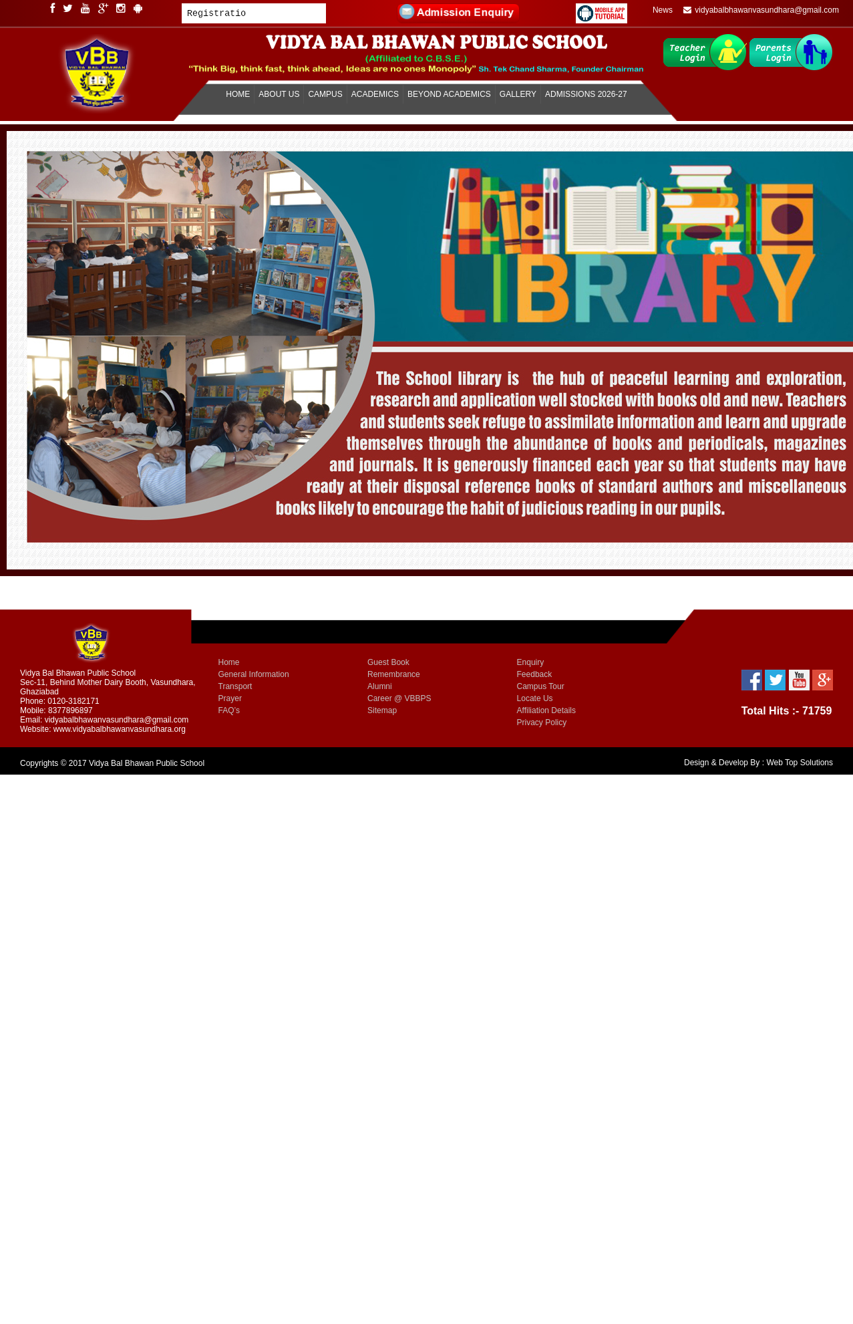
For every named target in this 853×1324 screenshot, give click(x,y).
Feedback (534, 674)
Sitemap (382, 710)
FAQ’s (229, 710)
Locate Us (535, 698)
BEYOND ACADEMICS (449, 94)
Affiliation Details (546, 710)
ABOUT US (279, 94)
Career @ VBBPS (399, 698)
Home (229, 662)
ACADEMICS (375, 94)
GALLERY (518, 94)
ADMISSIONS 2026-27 (586, 94)
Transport (235, 686)
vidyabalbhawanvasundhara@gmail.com (761, 10)
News (663, 10)
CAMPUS (325, 94)
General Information (253, 674)
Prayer (230, 698)
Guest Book (388, 662)
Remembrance (393, 674)
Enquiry (530, 662)
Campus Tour (540, 686)
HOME (238, 94)
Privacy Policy (542, 722)
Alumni (379, 686)
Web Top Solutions (799, 762)
